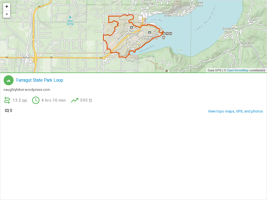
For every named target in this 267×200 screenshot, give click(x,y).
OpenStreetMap (238, 70)
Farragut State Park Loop (39, 80)
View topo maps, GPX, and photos (235, 111)
